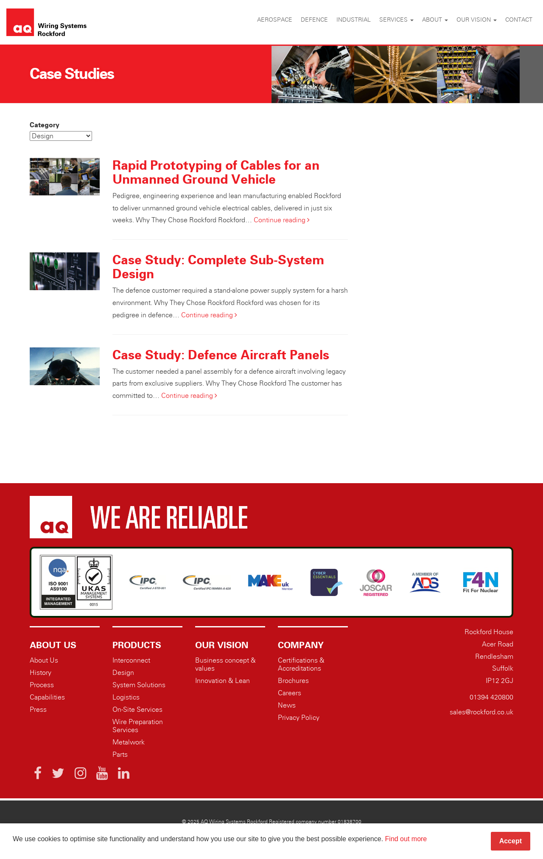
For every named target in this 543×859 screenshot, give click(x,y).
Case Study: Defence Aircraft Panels (220, 354)
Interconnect (131, 660)
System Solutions (138, 685)
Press (38, 709)
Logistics (126, 697)
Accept (510, 841)
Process (42, 685)
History (40, 673)
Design (123, 673)
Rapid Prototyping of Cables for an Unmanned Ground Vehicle (215, 172)
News (287, 705)
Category (44, 124)
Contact (518, 19)
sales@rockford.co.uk (481, 712)
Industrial (353, 19)
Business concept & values (225, 664)
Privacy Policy (298, 718)
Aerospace (274, 19)
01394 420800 (491, 697)
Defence (314, 19)
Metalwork (128, 742)
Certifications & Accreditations (301, 664)
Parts (120, 754)
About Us (44, 660)
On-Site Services (137, 709)
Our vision (476, 19)
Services (396, 19)
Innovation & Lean (222, 681)
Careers (289, 693)
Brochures (293, 681)
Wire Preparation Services (137, 726)
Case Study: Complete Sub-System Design (218, 266)
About (435, 19)
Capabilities (47, 697)
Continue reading (282, 220)
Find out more (406, 838)
